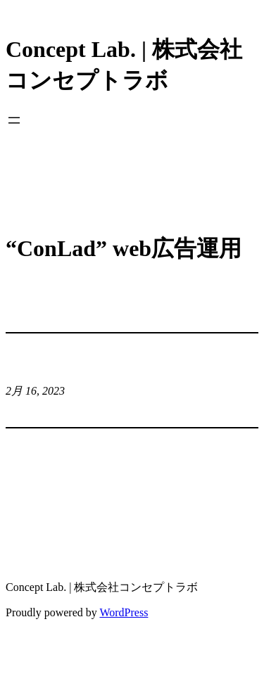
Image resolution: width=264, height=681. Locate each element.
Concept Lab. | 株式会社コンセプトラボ (102, 587)
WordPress (123, 612)
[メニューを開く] (14, 120)
